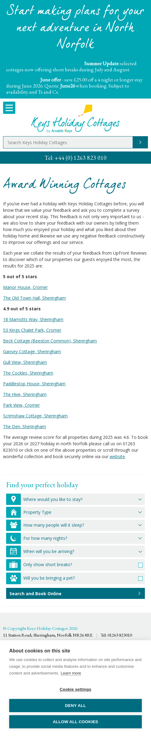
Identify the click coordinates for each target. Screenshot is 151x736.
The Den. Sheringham (24, 426)
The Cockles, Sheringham (28, 373)
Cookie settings (76, 689)
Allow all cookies (75, 721)
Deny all (75, 705)
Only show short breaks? (47, 564)
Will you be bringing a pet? (49, 578)
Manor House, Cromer (25, 287)
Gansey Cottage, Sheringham (32, 351)
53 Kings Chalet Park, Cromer (32, 330)
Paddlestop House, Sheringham (34, 384)
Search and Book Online (35, 593)
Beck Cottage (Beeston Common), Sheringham (50, 341)
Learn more (71, 673)
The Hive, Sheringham (25, 394)
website (117, 456)
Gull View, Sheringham (25, 362)
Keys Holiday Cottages (75, 119)
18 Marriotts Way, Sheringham (33, 319)
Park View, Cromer (21, 405)
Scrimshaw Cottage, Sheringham (35, 416)
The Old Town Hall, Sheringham (34, 298)
